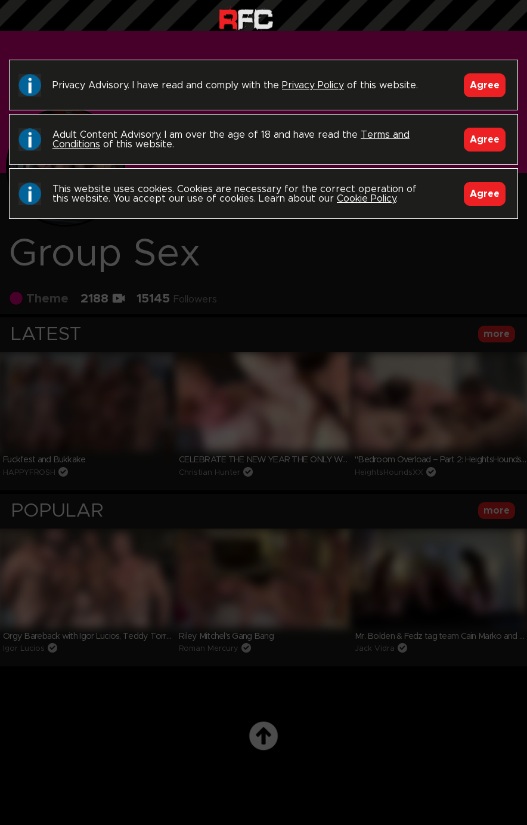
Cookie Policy (366, 198)
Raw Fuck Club (246, 18)
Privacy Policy (313, 85)
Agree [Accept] (485, 85)
